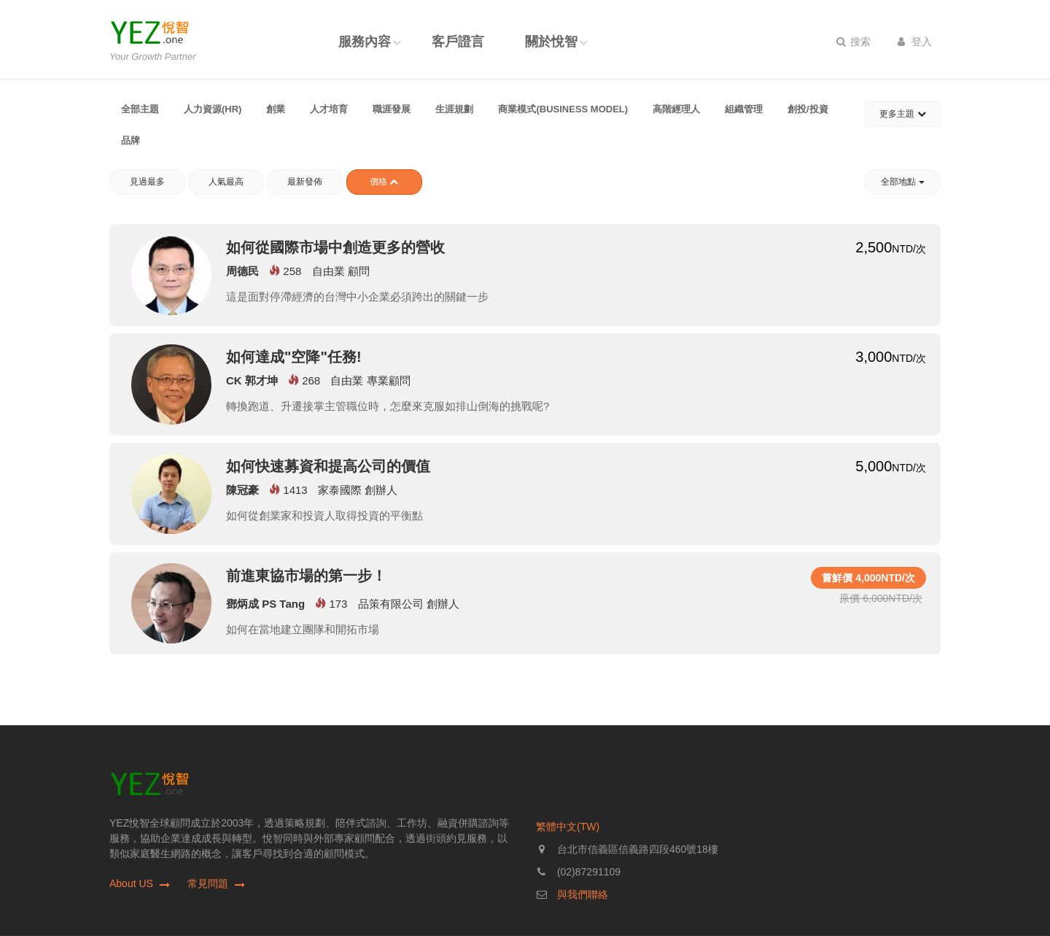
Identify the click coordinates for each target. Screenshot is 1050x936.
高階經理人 (676, 109)
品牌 (130, 140)
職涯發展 (392, 109)
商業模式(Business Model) (563, 109)
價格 (384, 182)
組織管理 (744, 109)
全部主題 (140, 109)
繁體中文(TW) (567, 826)
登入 (915, 41)
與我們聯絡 (582, 894)
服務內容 (364, 41)
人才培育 (329, 109)
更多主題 (902, 114)
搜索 (853, 41)
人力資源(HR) (212, 109)
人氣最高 (226, 182)
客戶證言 (458, 41)
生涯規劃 (454, 109)
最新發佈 (304, 182)
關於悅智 (551, 41)
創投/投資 (808, 109)
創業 (275, 109)
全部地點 (902, 182)
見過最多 (147, 182)
